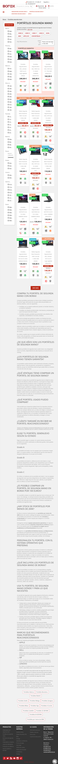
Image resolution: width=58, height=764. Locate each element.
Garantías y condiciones (21, 741)
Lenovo (11, 39)
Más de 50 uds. (11, 218)
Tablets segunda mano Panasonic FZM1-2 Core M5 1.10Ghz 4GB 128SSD (23, 164)
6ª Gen (11, 184)
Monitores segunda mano (19, 13)
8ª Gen (11, 190)
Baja (11, 142)
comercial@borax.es (49, 752)
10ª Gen (11, 195)
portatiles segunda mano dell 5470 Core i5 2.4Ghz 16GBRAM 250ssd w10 (48, 212)
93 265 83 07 (31, 4)
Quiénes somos (20, 732)
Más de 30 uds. (11, 212)
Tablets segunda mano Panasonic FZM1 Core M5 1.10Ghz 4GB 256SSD (23, 115)
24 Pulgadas (11, 132)
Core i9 (11, 54)
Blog (17, 736)
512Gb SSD (11, 104)
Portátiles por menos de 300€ (35, 719)
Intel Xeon (11, 62)
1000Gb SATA (11, 107)
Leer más (29, 29)
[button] (3, 12)
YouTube (14, 758)
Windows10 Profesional (11, 175)
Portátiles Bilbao (23, 706)
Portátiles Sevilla (23, 701)
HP (11, 36)
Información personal (35, 730)
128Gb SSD (11, 86)
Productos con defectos (8, 746)
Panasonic (11, 42)
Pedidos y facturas (34, 732)
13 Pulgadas (11, 119)
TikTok (21, 758)
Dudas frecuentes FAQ (21, 734)
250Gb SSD (11, 94)
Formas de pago (20, 743)
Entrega (18, 738)
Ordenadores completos (8, 742)
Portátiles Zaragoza (47, 701)
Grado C (11, 168)
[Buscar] (24, 6)
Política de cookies (20, 747)
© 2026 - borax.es (29, 762)
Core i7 (34, 33)
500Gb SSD (11, 102)
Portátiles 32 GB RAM (42, 710)
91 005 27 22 (47, 748)
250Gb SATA (11, 91)
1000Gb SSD (11, 110)
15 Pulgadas (11, 124)
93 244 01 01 (30, 2)
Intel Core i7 (11, 59)
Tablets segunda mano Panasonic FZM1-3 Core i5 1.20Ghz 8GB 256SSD (35, 115)
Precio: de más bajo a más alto (47, 42)
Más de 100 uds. (11, 220)
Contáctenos (19, 751)
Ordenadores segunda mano (20, 11)
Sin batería (11, 147)
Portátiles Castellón (28, 710)
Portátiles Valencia (29, 692)
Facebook (4, 758)
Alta (11, 139)
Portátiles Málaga (35, 701)
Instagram (17, 758)
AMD (19, 36)
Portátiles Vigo (35, 706)
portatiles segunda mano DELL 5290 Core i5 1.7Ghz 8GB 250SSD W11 (48, 69)
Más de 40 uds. (11, 215)
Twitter (7, 758)
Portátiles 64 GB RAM (36, 714)
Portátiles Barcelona (42, 692)
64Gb (11, 79)
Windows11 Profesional (11, 177)
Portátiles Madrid (35, 696)
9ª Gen (11, 192)
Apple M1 (26, 36)
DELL (11, 34)
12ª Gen (11, 200)
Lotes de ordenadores (8, 744)
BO (9, 6)
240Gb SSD (11, 88)
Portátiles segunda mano (36, 11)
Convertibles (35, 36)
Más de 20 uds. (11, 210)
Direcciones (32, 734)
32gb (11, 76)
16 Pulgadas (11, 127)
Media (11, 144)
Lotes (30, 13)
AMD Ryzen (11, 48)
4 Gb (11, 68)
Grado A (11, 163)
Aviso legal (18, 745)
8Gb (11, 71)
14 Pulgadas (11, 122)
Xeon (47, 33)
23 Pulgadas (11, 130)
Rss (11, 758)
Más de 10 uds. (11, 207)
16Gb (11, 74)
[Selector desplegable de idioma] (47, 2)
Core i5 (27, 33)
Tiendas (18, 754)
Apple (11, 31)
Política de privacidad (21, 749)
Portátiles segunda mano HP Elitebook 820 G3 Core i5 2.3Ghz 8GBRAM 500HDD (23, 256)
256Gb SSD (11, 96)
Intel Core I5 (11, 56)
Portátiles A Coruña (46, 706)
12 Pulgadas (11, 116)
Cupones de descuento (35, 736)
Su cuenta (33, 727)
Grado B (11, 166)
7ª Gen (11, 187)
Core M (11, 51)
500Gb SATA (11, 99)
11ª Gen (11, 198)
